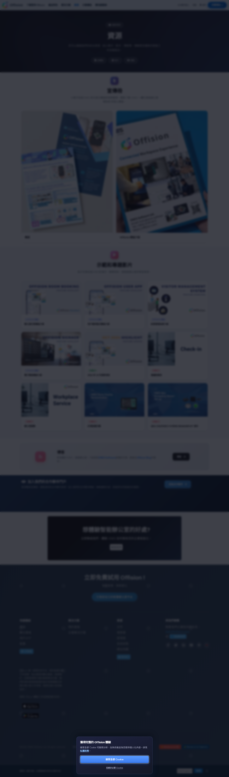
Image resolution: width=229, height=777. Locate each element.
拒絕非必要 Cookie (114, 768)
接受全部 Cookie (115, 759)
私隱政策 (84, 750)
